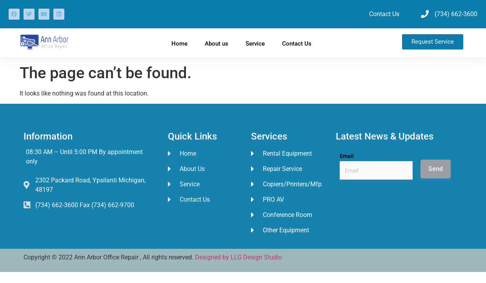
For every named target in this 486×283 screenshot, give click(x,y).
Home (179, 43)
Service (255, 43)
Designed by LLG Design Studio (238, 257)
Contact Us (296, 43)
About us (216, 43)
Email (347, 156)
